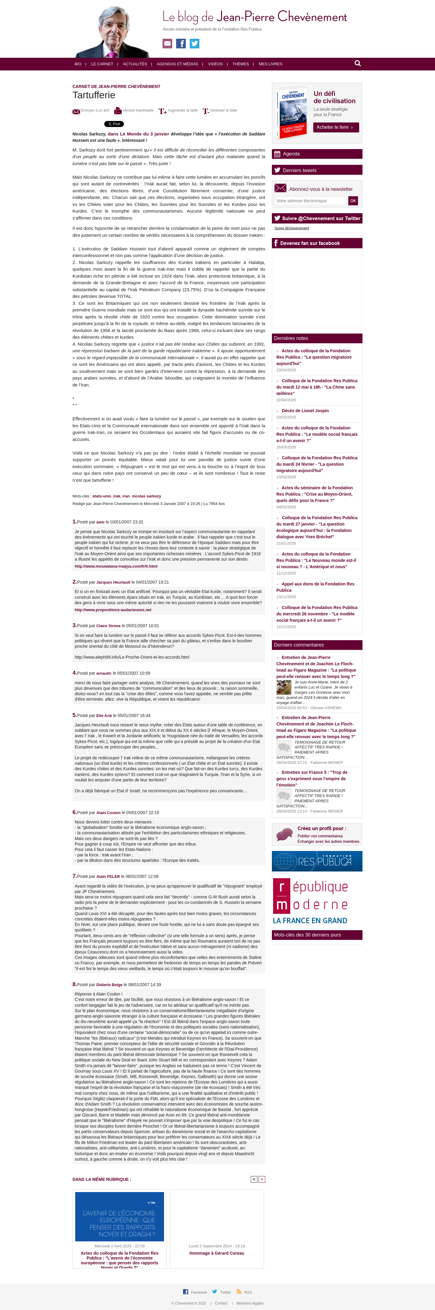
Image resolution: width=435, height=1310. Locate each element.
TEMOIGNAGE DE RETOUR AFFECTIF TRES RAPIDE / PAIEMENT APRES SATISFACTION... (310, 750)
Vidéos (212, 64)
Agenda (291, 153)
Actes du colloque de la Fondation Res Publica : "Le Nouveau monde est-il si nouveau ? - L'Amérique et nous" (316, 560)
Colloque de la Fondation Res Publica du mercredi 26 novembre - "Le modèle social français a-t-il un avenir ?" (316, 614)
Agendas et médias (174, 64)
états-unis (101, 496)
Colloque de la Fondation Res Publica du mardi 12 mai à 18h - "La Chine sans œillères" (316, 387)
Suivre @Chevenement (292, 228)
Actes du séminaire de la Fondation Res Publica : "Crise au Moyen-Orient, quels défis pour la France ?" (314, 494)
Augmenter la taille (178, 110)
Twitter (226, 1292)
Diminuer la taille (220, 110)
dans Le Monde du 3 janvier (138, 133)
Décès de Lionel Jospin (305, 410)
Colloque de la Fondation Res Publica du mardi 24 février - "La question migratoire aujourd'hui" (316, 464)
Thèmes (238, 64)
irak (116, 496)
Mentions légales (248, 1303)
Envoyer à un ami (90, 110)
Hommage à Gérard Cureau (216, 1253)
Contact (219, 1303)
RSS (248, 1292)
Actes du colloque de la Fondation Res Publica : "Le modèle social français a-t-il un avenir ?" (317, 434)
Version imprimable (133, 110)
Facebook (199, 1292)
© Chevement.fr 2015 (189, 1303)
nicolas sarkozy (146, 496)
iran (126, 496)
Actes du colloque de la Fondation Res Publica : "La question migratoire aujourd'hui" (314, 357)
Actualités (132, 64)
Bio (78, 64)
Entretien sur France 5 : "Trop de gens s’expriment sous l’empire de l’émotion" (311, 778)
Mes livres (267, 64)
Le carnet (99, 64)
